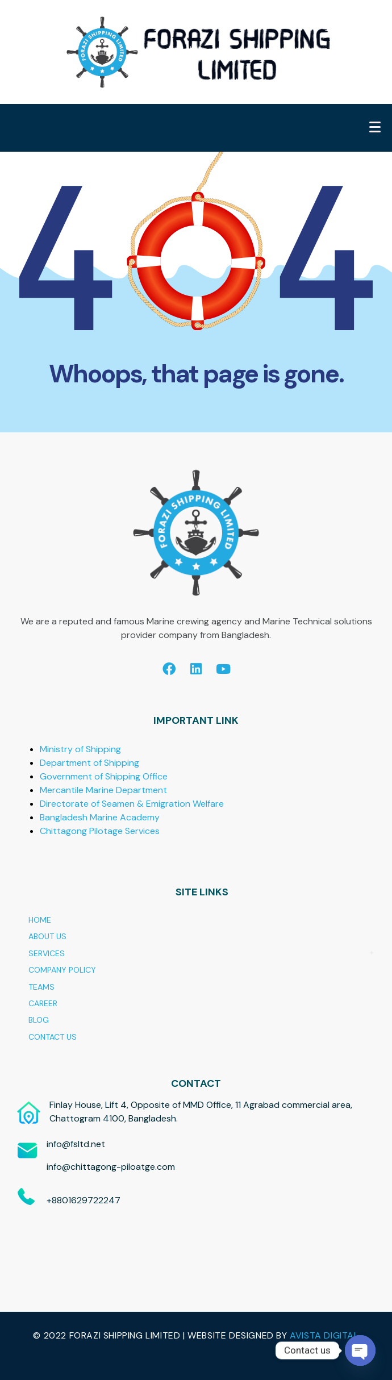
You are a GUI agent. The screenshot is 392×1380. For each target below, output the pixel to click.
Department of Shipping (89, 763)
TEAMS (41, 987)
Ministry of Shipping (80, 749)
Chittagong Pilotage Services (100, 831)
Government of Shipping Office (104, 776)
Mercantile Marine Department (103, 790)
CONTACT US (52, 1037)
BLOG (38, 1020)
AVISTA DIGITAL (324, 1335)
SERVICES (46, 953)
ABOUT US (47, 936)
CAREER (42, 1003)
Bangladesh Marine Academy (100, 817)
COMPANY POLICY (62, 970)
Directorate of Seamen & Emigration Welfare (132, 804)
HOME (39, 920)
